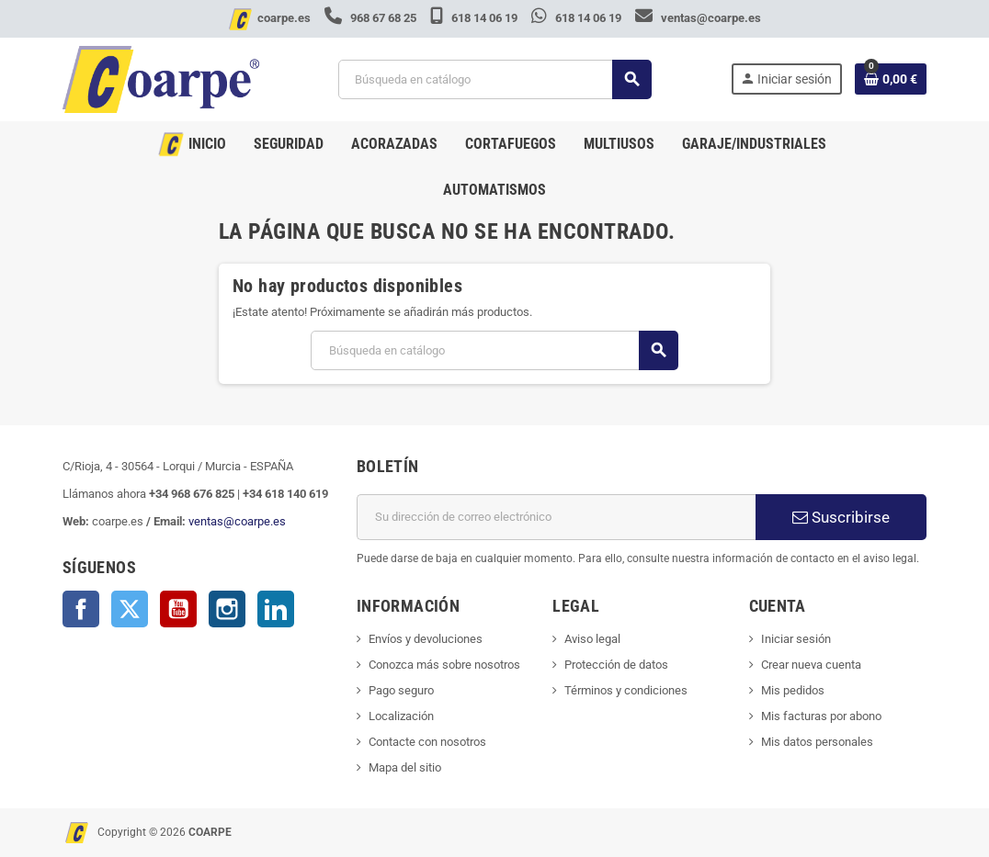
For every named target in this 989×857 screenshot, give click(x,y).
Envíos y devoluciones (426, 639)
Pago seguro (401, 690)
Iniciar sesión (796, 639)
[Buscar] (494, 79)
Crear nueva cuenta (811, 664)
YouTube (178, 609)
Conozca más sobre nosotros (444, 664)
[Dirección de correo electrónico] (556, 517)
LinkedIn (275, 609)
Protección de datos (616, 664)
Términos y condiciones (626, 690)
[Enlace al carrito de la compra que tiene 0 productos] (890, 79)
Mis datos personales (817, 742)
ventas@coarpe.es (698, 18)
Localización (401, 716)
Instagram (227, 609)
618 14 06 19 (475, 18)
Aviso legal (592, 639)
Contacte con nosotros (427, 742)
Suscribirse (841, 517)
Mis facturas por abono (821, 716)
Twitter (129, 609)
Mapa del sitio (405, 767)
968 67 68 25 (371, 18)
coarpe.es (284, 18)
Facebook (81, 609)
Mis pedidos (792, 690)
